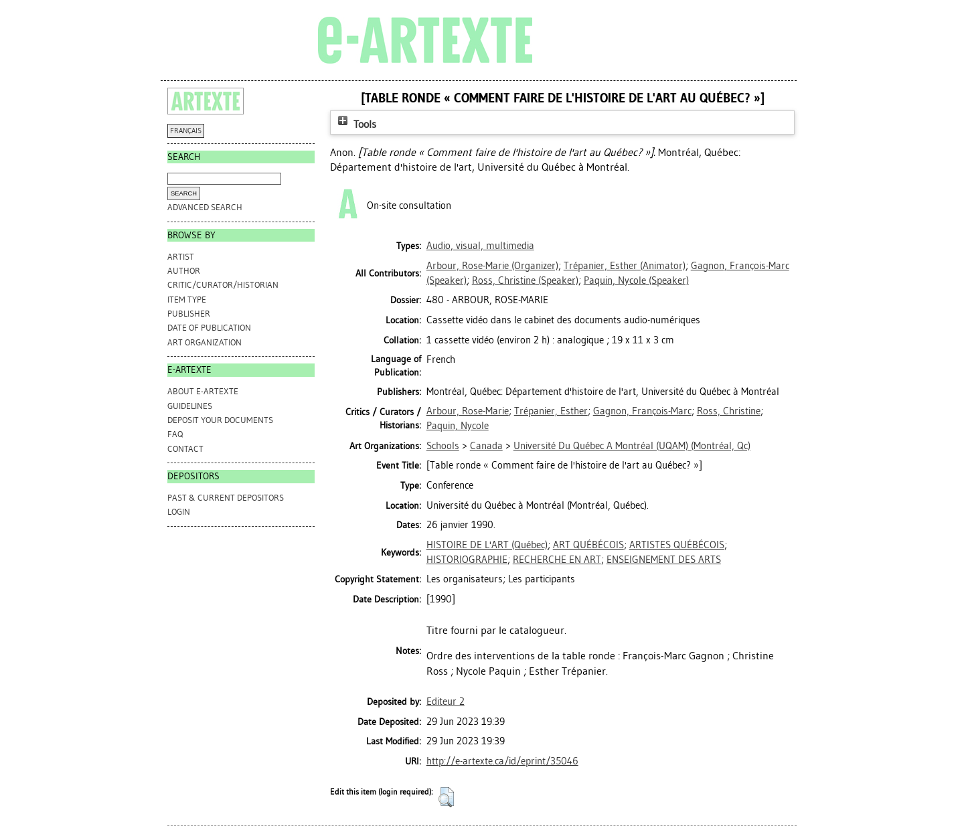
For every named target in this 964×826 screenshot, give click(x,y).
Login (178, 512)
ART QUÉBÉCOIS (588, 545)
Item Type (186, 300)
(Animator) (625, 266)
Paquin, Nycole (457, 426)
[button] (446, 797)
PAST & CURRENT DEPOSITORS (225, 498)
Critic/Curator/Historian (222, 285)
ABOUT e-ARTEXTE (202, 391)
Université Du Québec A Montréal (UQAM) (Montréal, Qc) (631, 446)
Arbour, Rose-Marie (467, 411)
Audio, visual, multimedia (480, 246)
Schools (442, 446)
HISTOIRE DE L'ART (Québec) (487, 545)
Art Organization (204, 342)
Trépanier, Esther (551, 411)
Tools (355, 124)
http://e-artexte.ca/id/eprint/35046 (502, 761)
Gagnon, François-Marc (642, 411)
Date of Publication (209, 328)
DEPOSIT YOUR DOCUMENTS (220, 420)
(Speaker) (525, 280)
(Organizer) (492, 266)
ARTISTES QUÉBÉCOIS (676, 545)
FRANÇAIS (186, 131)
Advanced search (204, 207)
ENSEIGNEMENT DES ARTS (664, 560)
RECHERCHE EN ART (557, 560)
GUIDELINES (189, 406)
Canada (486, 446)
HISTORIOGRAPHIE (466, 560)
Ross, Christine (728, 411)
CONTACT (185, 449)
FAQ (175, 434)
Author (183, 271)
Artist (180, 257)
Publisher (188, 314)
